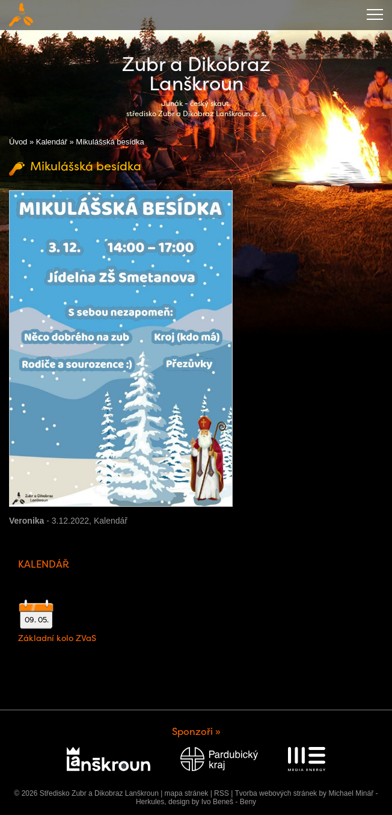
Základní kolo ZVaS (57, 638)
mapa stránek (187, 793)
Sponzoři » (196, 731)
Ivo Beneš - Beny (228, 802)
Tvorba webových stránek (275, 793)
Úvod (18, 141)
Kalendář (51, 141)
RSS (221, 793)
